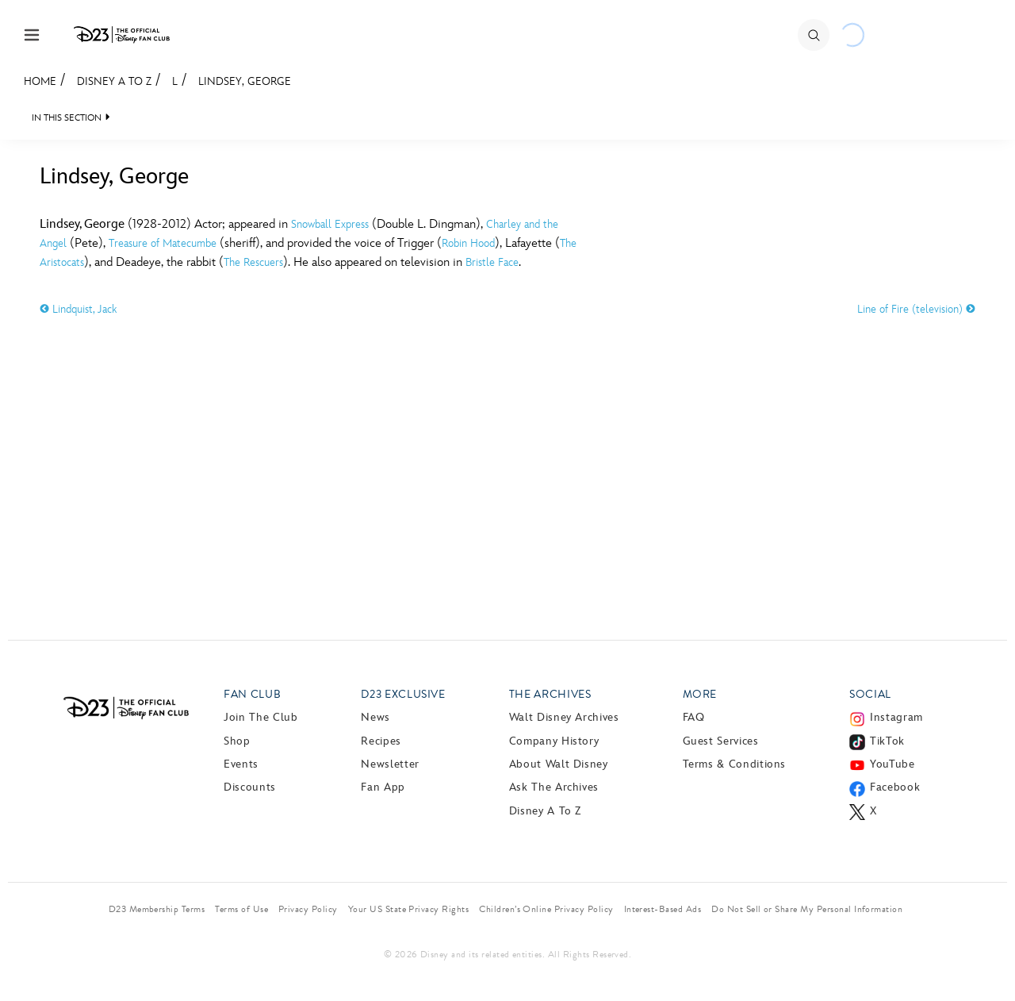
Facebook (895, 787)
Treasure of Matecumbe (162, 243)
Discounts (250, 787)
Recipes (380, 741)
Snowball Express (330, 224)
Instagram (896, 717)
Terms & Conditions (735, 764)
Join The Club (260, 717)
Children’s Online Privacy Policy (546, 909)
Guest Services (721, 741)
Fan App (382, 787)
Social (870, 694)
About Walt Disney (558, 764)
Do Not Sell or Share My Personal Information (806, 909)
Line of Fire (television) (916, 309)
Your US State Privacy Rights (408, 909)
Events (241, 764)
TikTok (887, 741)
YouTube (892, 764)
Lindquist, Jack (78, 309)
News (375, 717)
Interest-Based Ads (663, 909)
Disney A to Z (114, 81)
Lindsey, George (244, 81)
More (700, 694)
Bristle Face (492, 262)
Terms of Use (241, 909)
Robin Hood (468, 243)
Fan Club (252, 694)
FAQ (694, 717)
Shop (237, 741)
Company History (554, 741)
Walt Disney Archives (564, 717)
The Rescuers (253, 262)
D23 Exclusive (403, 694)
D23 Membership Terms (157, 909)
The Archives (550, 694)
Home (40, 81)
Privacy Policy (308, 909)
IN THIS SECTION (67, 118)
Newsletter (390, 764)
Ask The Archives (554, 787)
